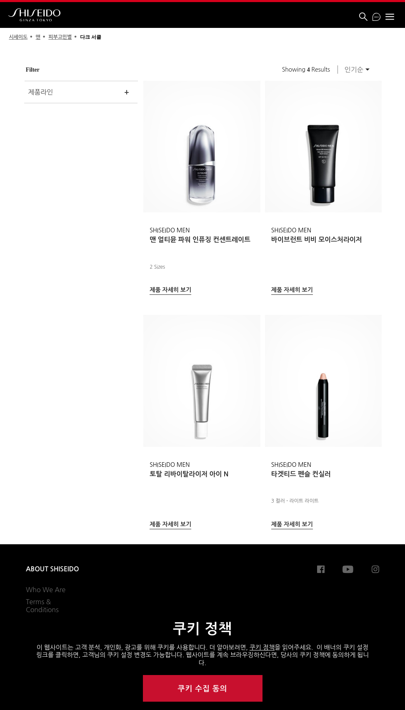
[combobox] (354, 69)
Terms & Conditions (42, 605)
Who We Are (45, 589)
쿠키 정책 (262, 647)
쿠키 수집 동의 (203, 689)
